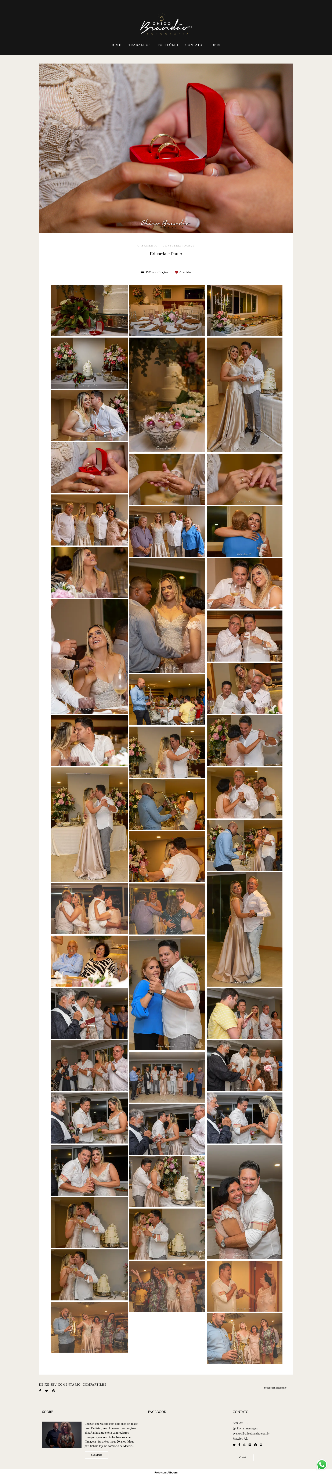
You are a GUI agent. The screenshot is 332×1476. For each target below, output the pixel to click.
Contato (243, 1457)
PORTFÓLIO (168, 45)
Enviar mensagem (247, 1428)
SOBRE (215, 45)
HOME (116, 45)
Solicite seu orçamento (275, 1387)
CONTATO (193, 45)
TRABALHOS (139, 45)
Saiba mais (96, 1455)
